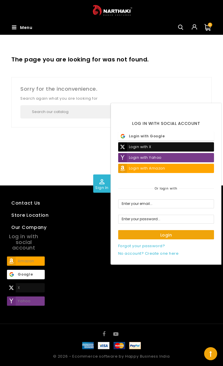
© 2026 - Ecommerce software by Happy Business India (111, 356)
